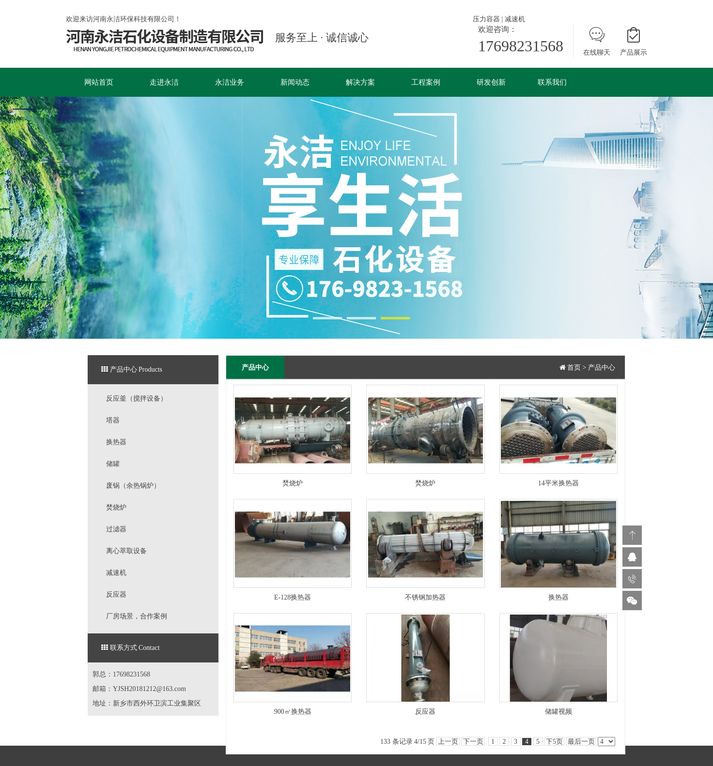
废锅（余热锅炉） (133, 485)
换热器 (116, 442)
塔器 (113, 420)
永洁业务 (229, 82)
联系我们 (552, 82)
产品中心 (601, 367)
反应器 (116, 594)
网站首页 (98, 82)
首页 (574, 367)
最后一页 (581, 741)
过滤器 (116, 529)
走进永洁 (164, 82)
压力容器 (486, 19)
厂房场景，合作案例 (136, 616)
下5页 (554, 741)
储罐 (113, 463)
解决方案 (360, 82)
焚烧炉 (116, 507)
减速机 (515, 19)
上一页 (448, 741)
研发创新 (491, 82)
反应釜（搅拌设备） (136, 398)
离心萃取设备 (126, 551)
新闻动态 (295, 82)
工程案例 (425, 82)
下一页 (473, 741)
